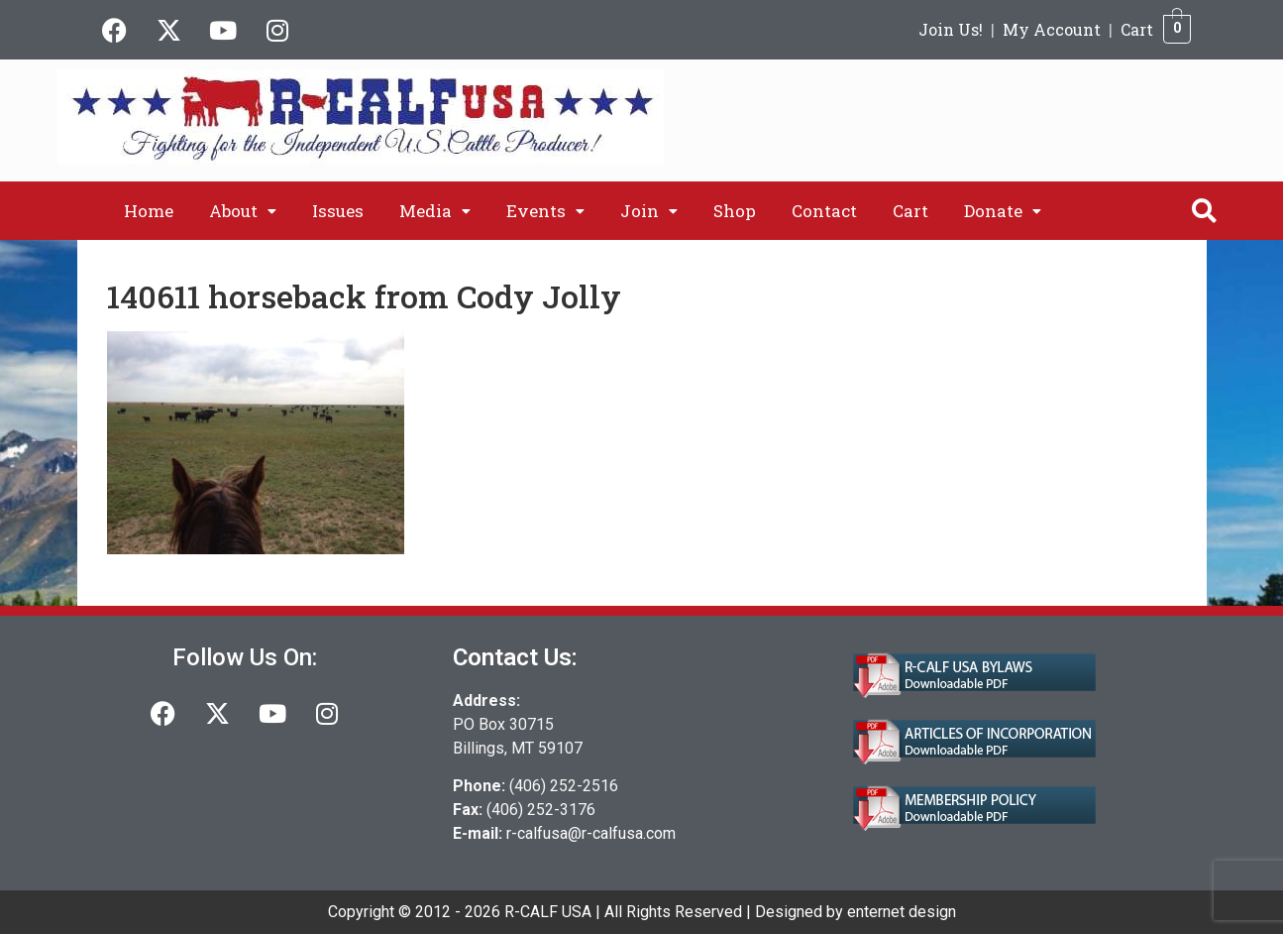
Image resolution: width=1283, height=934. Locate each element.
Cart (1137, 29)
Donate (1002, 210)
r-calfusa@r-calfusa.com (591, 833)
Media (435, 210)
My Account (1052, 29)
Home (148, 210)
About (242, 210)
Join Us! (950, 29)
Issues (338, 210)
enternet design (901, 911)
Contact (824, 210)
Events (545, 210)
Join (649, 210)
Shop (734, 210)
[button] (242, 210)
